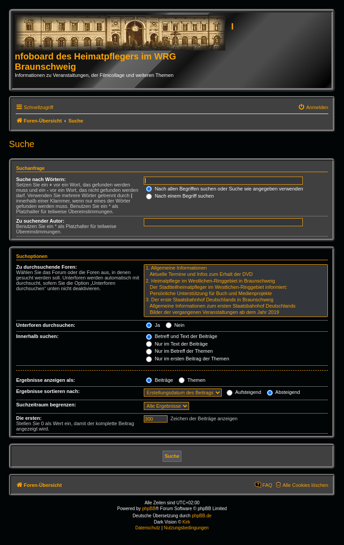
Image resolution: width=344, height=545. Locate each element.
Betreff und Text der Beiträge (181, 336)
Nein (175, 325)
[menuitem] (313, 107)
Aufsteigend (244, 392)
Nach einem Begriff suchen (180, 196)
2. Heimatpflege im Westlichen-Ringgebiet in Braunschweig (236, 281)
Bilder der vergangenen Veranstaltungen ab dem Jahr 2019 (236, 312)
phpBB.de (201, 515)
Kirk (186, 522)
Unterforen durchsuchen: (45, 325)
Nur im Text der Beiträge (176, 343)
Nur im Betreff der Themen (179, 351)
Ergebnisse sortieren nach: (48, 391)
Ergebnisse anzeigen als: (45, 380)
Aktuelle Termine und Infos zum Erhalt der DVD (236, 274)
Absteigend (283, 392)
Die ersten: (29, 418)
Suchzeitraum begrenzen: (46, 404)
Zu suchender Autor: (40, 221)
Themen (192, 380)
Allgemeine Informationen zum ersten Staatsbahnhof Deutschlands (236, 306)
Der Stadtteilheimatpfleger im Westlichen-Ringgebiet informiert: (236, 287)
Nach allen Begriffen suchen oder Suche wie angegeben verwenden (224, 188)
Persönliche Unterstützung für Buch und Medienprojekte (236, 294)
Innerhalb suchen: (37, 336)
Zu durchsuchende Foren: (46, 267)
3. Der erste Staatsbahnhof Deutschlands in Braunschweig (236, 300)
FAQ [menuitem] (267, 485)
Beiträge (159, 380)
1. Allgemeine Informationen (236, 268)
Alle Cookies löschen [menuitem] (305, 485)
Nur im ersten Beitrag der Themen (187, 358)
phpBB (148, 508)
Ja (153, 325)
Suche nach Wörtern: (41, 179)
